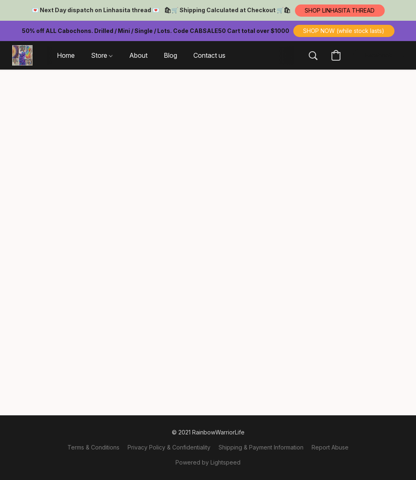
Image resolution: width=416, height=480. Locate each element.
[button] (340, 10)
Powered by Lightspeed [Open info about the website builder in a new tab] (208, 462)
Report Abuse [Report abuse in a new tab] (330, 447)
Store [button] (102, 55)
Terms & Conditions (93, 447)
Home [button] (66, 55)
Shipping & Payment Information (261, 447)
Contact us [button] (209, 55)
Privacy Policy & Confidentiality (169, 447)
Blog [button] (170, 55)
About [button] (138, 55)
